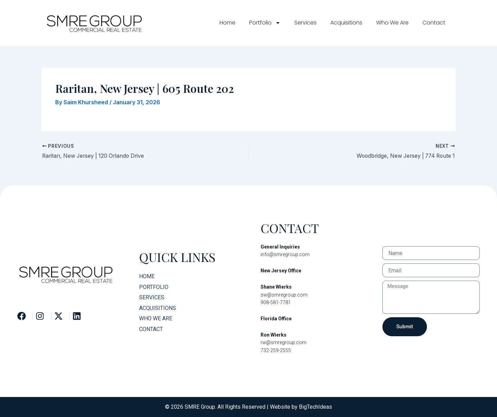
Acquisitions (346, 23)
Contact (433, 23)
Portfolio (265, 23)
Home (227, 23)
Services (305, 23)
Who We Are (392, 23)
